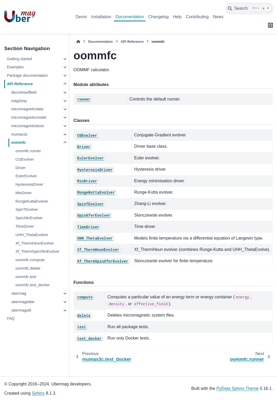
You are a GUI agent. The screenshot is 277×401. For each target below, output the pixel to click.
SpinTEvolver (26, 209)
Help (177, 17)
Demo (81, 17)
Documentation (130, 17)
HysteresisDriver (29, 184)
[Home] (78, 41)
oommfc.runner (28, 151)
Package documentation (27, 75)
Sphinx (38, 393)
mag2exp (19, 101)
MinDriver (23, 193)
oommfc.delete (27, 268)
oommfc (18, 142)
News (218, 17)
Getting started (19, 59)
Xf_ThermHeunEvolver (34, 243)
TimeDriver (24, 226)
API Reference (20, 84)
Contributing (197, 17)
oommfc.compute (29, 260)
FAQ (11, 318)
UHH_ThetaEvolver (31, 235)
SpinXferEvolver (29, 218)
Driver (20, 168)
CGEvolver (24, 159)
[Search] (249, 8)
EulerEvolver (26, 176)
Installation (101, 17)
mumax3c (19, 134)
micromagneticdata (27, 109)
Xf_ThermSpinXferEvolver (37, 251)
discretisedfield (23, 92)
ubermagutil (21, 310)
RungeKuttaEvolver (31, 201)
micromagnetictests (27, 126)
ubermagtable (22, 302)
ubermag (18, 293)
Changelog (158, 17)
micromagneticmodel (28, 117)
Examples (15, 67)
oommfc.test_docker (32, 285)
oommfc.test (25, 277)
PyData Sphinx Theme (237, 388)
